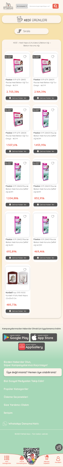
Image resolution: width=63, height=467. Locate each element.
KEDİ (15, 42)
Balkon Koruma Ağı (31, 45)
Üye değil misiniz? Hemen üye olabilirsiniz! (31, 372)
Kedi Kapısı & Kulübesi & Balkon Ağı (34, 42)
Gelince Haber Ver (17, 98)
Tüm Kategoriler (22, 6)
